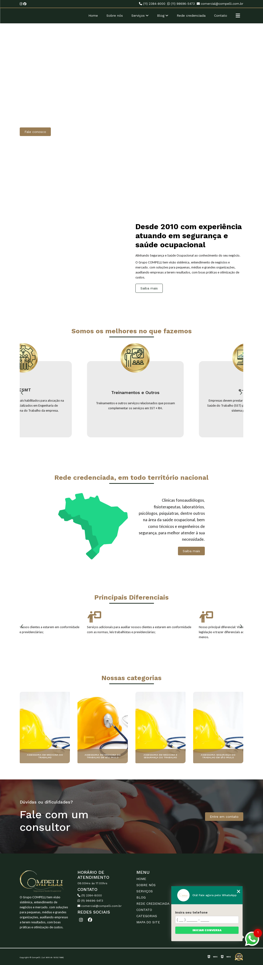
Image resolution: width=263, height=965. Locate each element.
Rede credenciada (191, 15)
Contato (220, 15)
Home (93, 15)
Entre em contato (224, 816)
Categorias (146, 916)
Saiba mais (149, 288)
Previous (22, 393)
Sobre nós (114, 15)
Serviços (138, 15)
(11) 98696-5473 (181, 3)
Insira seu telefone (191, 912)
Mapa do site (148, 922)
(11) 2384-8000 (152, 3)
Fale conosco (35, 132)
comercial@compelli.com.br (220, 3)
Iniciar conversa (206, 930)
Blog (160, 15)
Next (241, 393)
